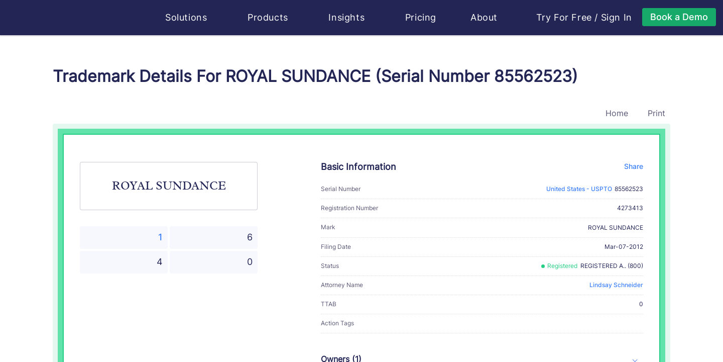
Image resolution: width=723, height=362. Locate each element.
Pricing (420, 17)
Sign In (616, 18)
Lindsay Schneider (616, 285)
